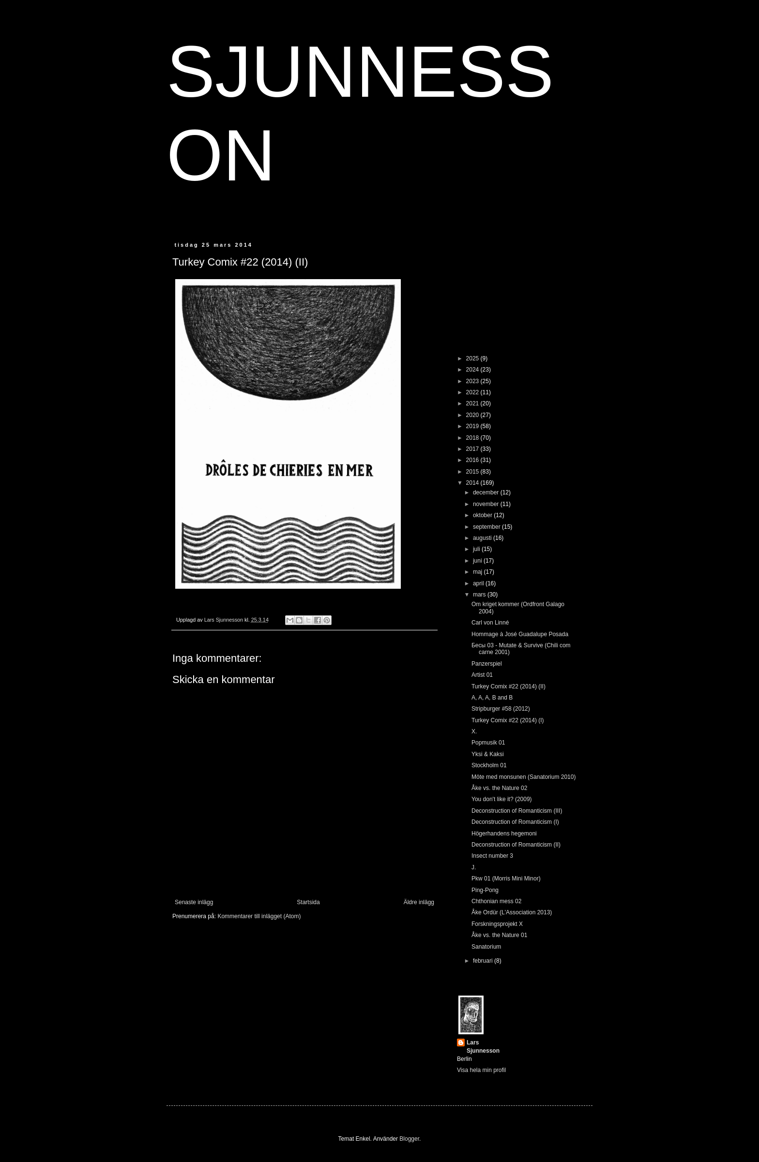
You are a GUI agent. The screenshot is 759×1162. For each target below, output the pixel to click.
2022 (473, 392)
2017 (473, 449)
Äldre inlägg (419, 902)
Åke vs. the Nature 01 (499, 935)
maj (478, 571)
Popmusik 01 (488, 742)
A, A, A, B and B (492, 697)
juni (478, 560)
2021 (473, 403)
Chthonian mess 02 (496, 901)
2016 (473, 460)
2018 (473, 437)
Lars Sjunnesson (483, 1046)
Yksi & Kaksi (487, 754)
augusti (483, 538)
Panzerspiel (486, 663)
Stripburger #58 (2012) (500, 708)
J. (473, 867)
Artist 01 (482, 674)
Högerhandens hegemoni (504, 833)
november (487, 504)
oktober (483, 515)
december (487, 492)
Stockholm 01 (489, 765)
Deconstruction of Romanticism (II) (516, 844)
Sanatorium (486, 946)
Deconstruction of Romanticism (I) (515, 822)
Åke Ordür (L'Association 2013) (511, 912)
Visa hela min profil (481, 1070)
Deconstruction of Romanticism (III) (516, 810)
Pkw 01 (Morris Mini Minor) (506, 878)
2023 (473, 381)
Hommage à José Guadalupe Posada (519, 634)
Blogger (409, 1138)
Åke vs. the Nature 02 (499, 788)
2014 (473, 482)
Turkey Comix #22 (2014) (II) (508, 686)
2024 (473, 369)
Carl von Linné (490, 622)
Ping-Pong (485, 890)
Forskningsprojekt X (497, 924)
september (487, 526)
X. (474, 731)
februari (483, 960)
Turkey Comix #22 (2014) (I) (507, 720)
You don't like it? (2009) (501, 799)
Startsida (308, 902)
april (479, 583)
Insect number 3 (492, 855)
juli (477, 549)
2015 (473, 471)
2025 (473, 358)
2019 (473, 426)
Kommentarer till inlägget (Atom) (259, 916)
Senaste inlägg (194, 902)
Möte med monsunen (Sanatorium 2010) (523, 777)
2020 (473, 415)
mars (480, 594)
